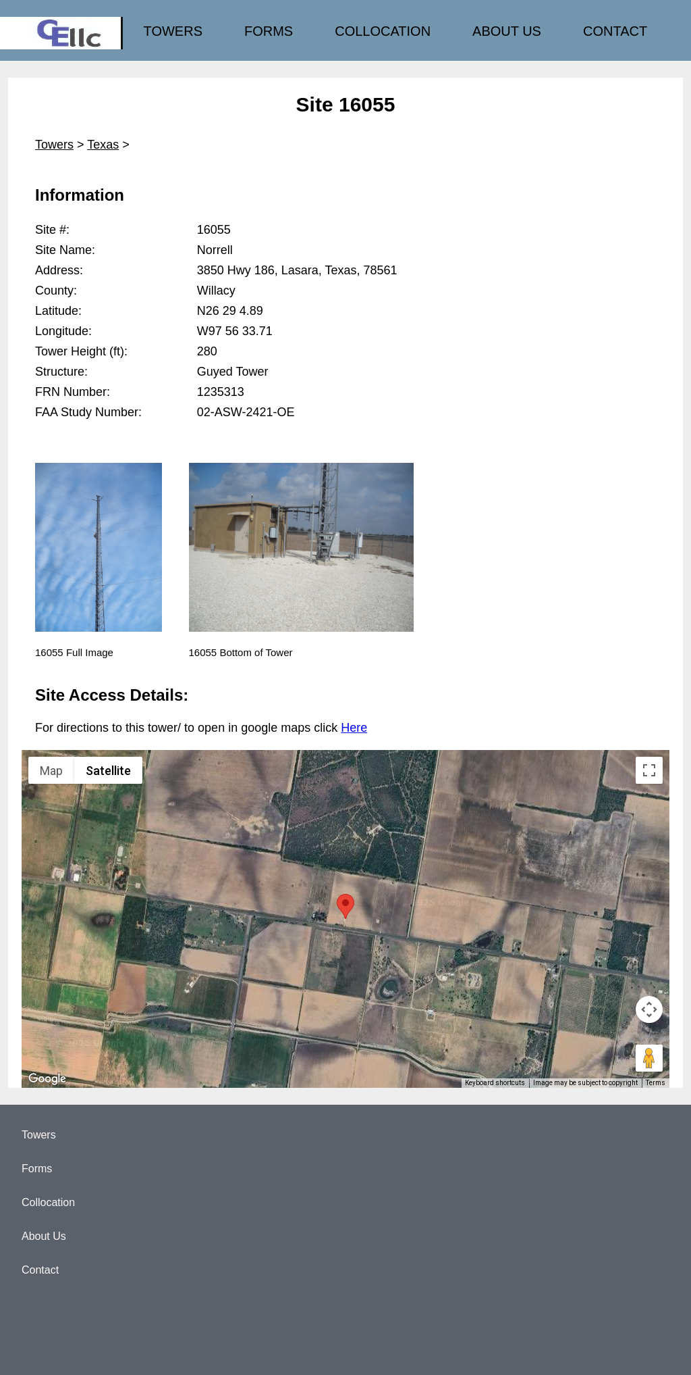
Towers (54, 144)
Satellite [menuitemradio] (108, 771)
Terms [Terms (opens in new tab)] (655, 1082)
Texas (103, 144)
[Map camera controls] (649, 1009)
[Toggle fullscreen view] (649, 770)
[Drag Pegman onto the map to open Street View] (649, 1058)
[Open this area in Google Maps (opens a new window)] (47, 1079)
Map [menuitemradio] (51, 771)
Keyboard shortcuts (495, 1082)
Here (354, 727)
